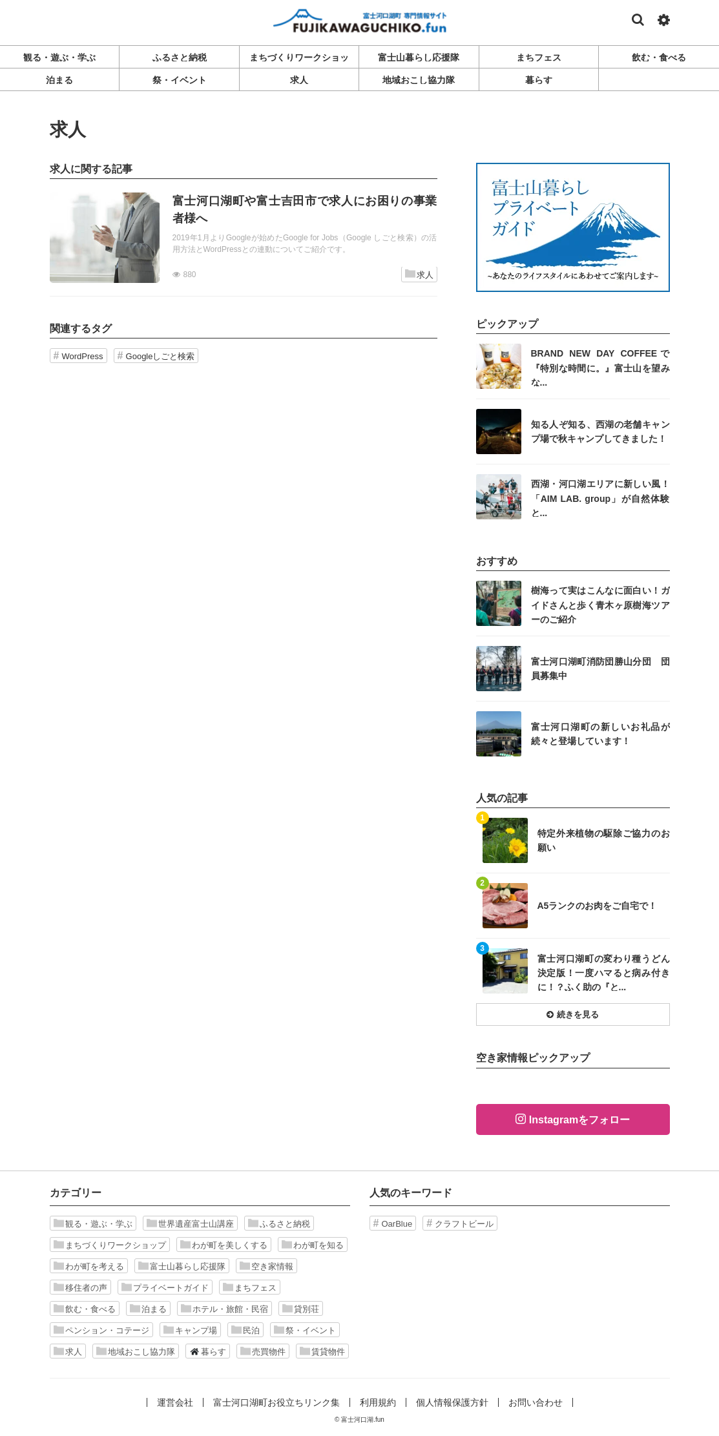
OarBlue (397, 1224)
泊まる (148, 1309)
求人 (419, 274)
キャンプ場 (190, 1330)
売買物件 (263, 1351)
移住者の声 (80, 1287)
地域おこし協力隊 (135, 1351)
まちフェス (249, 1287)
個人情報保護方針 (452, 1402)
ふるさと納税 (279, 1223)
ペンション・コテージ (101, 1330)
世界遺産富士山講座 (190, 1223)
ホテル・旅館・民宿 (224, 1309)
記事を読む (243, 238)
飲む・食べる (85, 1309)
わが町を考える (89, 1266)
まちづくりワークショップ (110, 1245)
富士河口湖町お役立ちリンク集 (276, 1402)
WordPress (82, 356)
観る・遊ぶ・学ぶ (93, 1223)
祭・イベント (305, 1330)
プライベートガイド (165, 1287)
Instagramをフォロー (579, 1119)
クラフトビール (464, 1224)
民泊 (245, 1330)
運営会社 (175, 1402)
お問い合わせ (535, 1402)
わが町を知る (313, 1245)
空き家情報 (266, 1266)
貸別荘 (300, 1309)
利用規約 (378, 1402)
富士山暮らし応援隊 (181, 1266)
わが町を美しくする (223, 1245)
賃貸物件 (322, 1351)
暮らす (207, 1351)
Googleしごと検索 (160, 356)
